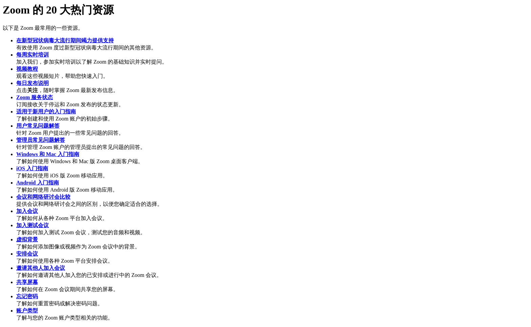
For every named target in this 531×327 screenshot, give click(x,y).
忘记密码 (27, 296)
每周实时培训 (32, 55)
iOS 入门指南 (32, 168)
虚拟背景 (27, 239)
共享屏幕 (27, 282)
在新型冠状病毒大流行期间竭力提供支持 (65, 40)
